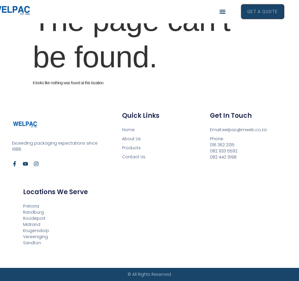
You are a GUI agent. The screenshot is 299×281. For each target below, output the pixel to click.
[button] (222, 12)
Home (128, 130)
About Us (131, 139)
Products (131, 148)
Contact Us (133, 157)
